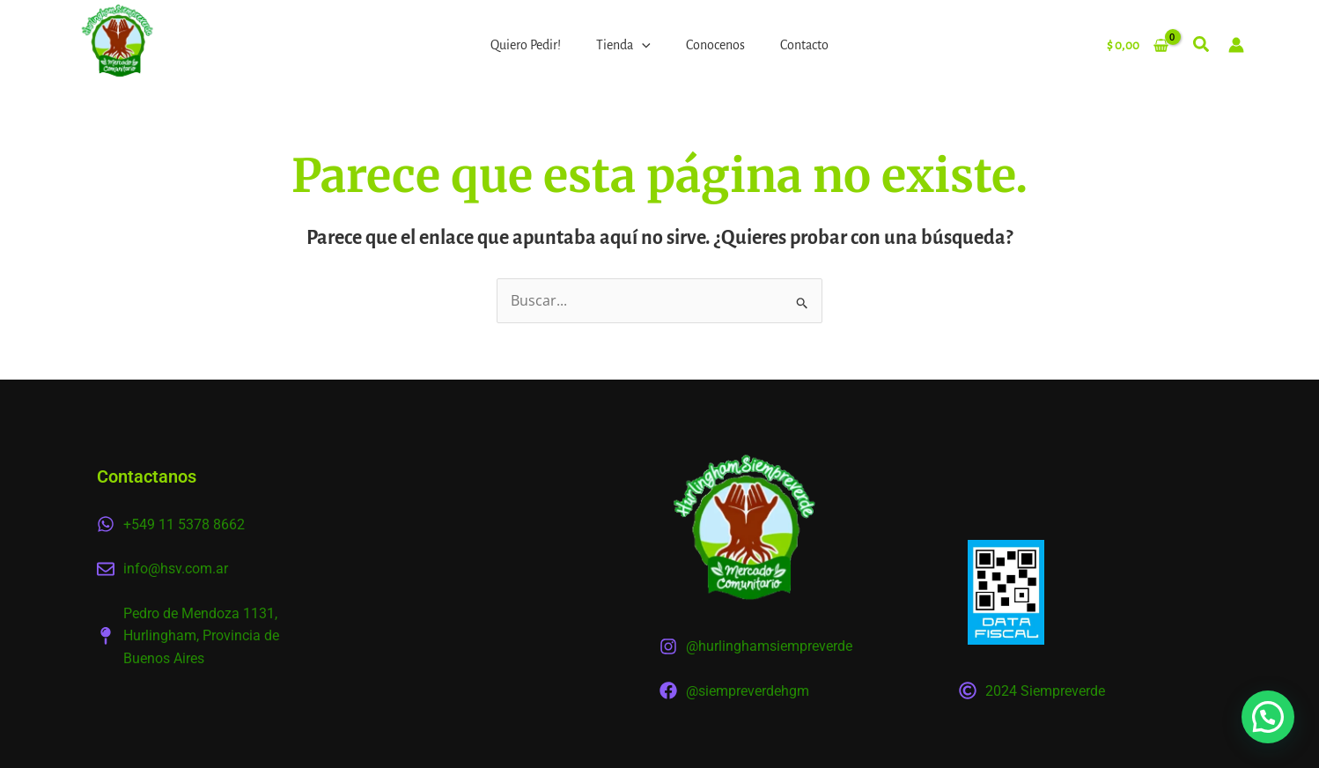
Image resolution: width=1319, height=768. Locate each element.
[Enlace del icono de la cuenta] (1236, 45)
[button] (1202, 47)
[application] (642, 45)
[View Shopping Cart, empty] (1137, 45)
